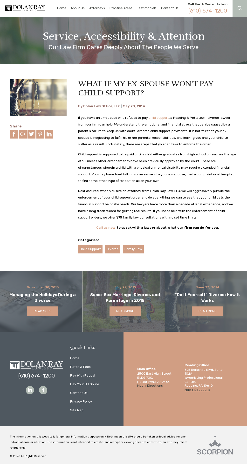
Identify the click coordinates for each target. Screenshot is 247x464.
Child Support (90, 249)
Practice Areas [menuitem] (121, 8)
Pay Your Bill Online (84, 384)
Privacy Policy (81, 401)
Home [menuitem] (61, 8)
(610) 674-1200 (207, 10)
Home (74, 358)
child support (159, 117)
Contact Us (79, 393)
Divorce (113, 249)
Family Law (133, 249)
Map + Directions (150, 385)
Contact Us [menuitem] (169, 8)
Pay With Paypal (82, 375)
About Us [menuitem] (78, 8)
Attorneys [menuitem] (97, 8)
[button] (240, 8)
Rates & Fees (80, 367)
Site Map (76, 410)
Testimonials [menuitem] (147, 8)
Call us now (106, 227)
